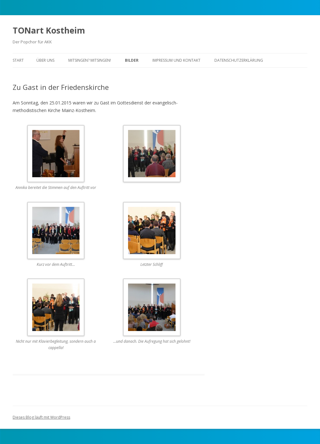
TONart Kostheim (49, 30)
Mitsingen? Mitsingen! (89, 60)
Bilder (131, 60)
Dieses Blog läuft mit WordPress (41, 417)
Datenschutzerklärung (238, 60)
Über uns (45, 60)
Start (18, 60)
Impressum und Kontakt (176, 60)
